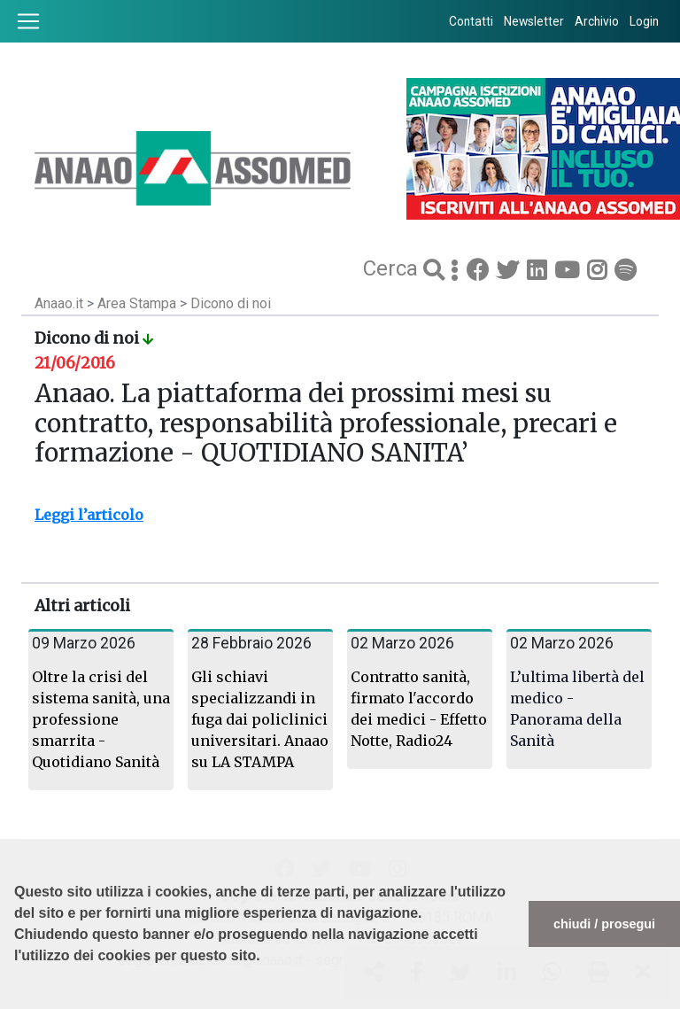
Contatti (471, 21)
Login (644, 21)
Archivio (597, 21)
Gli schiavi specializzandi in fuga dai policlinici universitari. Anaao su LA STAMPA (259, 719)
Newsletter (534, 21)
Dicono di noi (230, 303)
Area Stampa (138, 303)
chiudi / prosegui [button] (604, 924)
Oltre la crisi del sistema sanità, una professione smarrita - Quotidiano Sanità (101, 719)
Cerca (393, 268)
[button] (16, 1000)
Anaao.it (59, 303)
